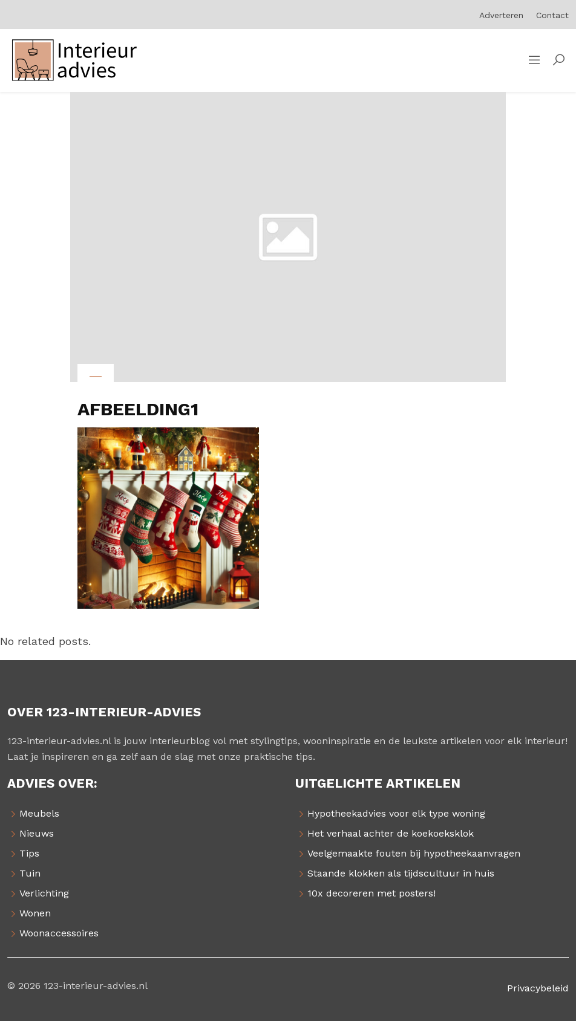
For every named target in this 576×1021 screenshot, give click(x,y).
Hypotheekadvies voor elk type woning (396, 813)
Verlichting (44, 893)
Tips (29, 853)
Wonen (35, 913)
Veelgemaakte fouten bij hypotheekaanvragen (413, 853)
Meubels (39, 813)
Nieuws (36, 833)
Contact (552, 15)
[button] (558, 60)
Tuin (30, 873)
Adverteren (501, 15)
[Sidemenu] (534, 60)
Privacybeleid (538, 988)
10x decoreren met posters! (371, 893)
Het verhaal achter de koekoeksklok (390, 833)
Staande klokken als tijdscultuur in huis (400, 873)
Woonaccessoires (59, 933)
